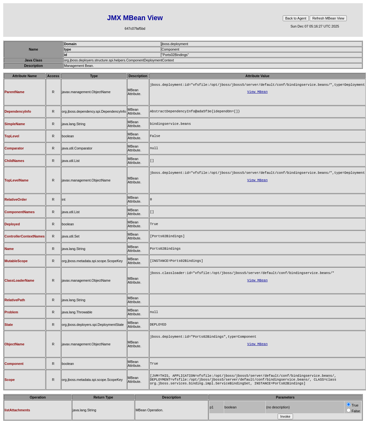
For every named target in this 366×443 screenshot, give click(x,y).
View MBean (257, 93)
